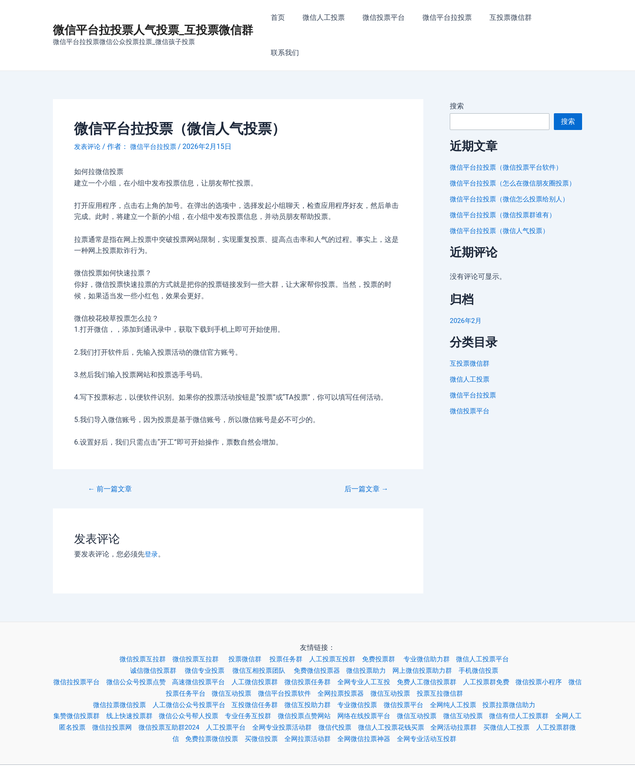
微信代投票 (396, 694)
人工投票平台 (279, 694)
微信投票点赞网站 (328, 682)
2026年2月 (467, 298)
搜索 (457, 73)
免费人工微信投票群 (455, 648)
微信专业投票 (201, 637)
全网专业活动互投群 (472, 705)
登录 (152, 521)
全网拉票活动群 (346, 705)
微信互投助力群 (310, 671)
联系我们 (561, 19)
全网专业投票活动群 (339, 694)
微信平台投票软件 (303, 660)
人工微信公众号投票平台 (183, 671)
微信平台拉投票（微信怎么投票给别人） (513, 177)
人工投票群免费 (518, 648)
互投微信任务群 (254, 671)
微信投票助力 (373, 637)
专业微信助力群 (437, 626)
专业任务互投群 (268, 682)
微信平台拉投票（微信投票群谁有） (506, 193)
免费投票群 (387, 626)
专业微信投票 (363, 671)
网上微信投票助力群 (433, 637)
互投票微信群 (511, 19)
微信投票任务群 (328, 648)
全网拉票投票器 (363, 660)
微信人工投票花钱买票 (456, 694)
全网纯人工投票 (465, 671)
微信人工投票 (335, 19)
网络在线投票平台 (391, 682)
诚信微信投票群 (146, 637)
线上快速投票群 (141, 682)
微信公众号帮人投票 (204, 682)
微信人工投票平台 (497, 626)
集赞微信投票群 (85, 682)
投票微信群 (244, 626)
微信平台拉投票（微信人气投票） (503, 208)
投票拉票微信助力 (525, 671)
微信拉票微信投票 (110, 671)
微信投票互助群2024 (219, 694)
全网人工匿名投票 (101, 694)
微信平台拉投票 (451, 19)
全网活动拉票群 (523, 694)
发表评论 (88, 114)
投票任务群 (287, 626)
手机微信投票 (493, 637)
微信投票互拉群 (134, 626)
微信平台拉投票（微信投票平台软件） (510, 134)
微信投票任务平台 (190, 660)
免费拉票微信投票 (243, 705)
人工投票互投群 (337, 626)
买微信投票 (296, 705)
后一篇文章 (364, 456)
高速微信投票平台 (211, 648)
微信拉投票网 (158, 694)
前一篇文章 (112, 456)
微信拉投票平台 (81, 648)
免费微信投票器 (320, 637)
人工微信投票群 (271, 648)
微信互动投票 (247, 660)
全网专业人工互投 (388, 648)
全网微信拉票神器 (405, 705)
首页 (293, 19)
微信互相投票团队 (259, 637)
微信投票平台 (391, 19)
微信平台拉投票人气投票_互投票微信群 (153, 13)
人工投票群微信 (183, 705)
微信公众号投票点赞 (144, 648)
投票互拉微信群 (469, 660)
